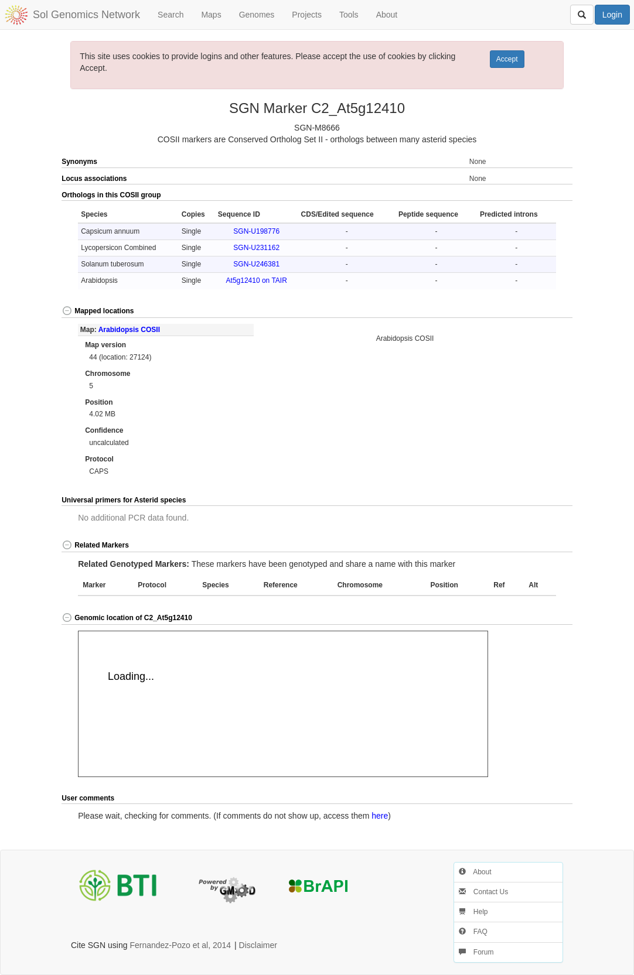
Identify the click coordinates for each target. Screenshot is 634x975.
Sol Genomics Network (86, 14)
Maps (211, 14)
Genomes (257, 14)
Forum (476, 952)
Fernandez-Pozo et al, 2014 (180, 945)
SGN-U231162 (256, 248)
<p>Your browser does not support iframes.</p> (283, 704)
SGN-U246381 (256, 264)
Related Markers (95, 545)
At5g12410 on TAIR (256, 280)
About (387, 14)
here (379, 815)
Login (612, 14)
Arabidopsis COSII (129, 330)
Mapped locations (98, 311)
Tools (349, 14)
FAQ (473, 932)
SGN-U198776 (256, 231)
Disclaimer (258, 945)
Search (170, 14)
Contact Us (484, 892)
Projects (307, 14)
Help (473, 912)
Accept (507, 59)
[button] (546, 195)
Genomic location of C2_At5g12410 (127, 618)
